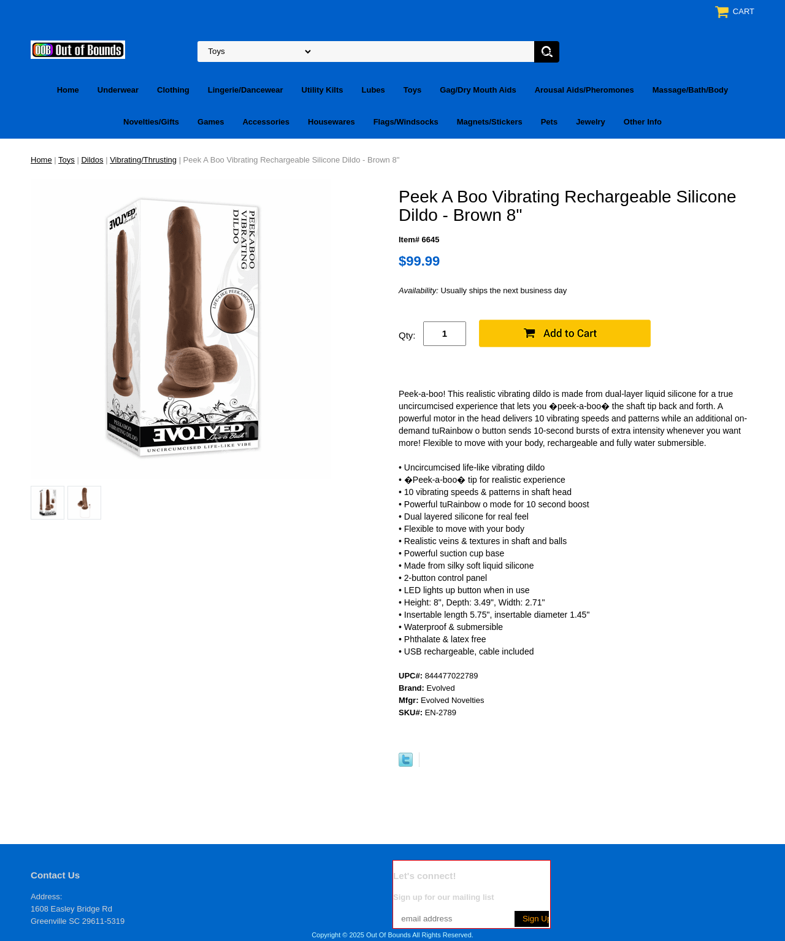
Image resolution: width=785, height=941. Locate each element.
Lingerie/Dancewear (245, 89)
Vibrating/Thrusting (143, 159)
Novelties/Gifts (151, 121)
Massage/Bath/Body (691, 89)
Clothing (173, 89)
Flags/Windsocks (405, 121)
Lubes (373, 89)
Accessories (265, 121)
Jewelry (590, 121)
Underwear (118, 89)
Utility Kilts (322, 89)
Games (210, 121)
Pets (549, 121)
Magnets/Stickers (490, 121)
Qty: (407, 335)
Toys (412, 89)
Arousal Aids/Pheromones (584, 89)
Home (68, 89)
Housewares (331, 121)
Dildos (92, 159)
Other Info (643, 121)
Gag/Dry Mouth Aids (478, 89)
